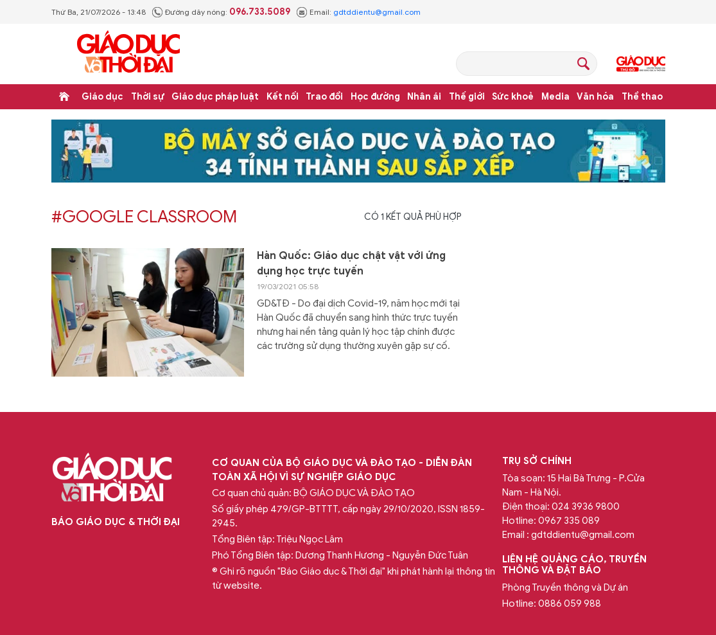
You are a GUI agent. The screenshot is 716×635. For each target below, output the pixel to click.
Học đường (375, 96)
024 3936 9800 (586, 506)
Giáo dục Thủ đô (640, 63)
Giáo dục (102, 96)
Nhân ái (424, 96)
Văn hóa (595, 96)
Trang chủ (64, 96)
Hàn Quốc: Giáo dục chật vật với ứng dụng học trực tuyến (351, 263)
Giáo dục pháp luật (215, 96)
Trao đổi (324, 96)
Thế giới (467, 96)
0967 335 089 (569, 520)
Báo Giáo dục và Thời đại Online (128, 53)
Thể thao (642, 96)
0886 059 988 (569, 603)
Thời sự (147, 96)
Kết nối (282, 96)
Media (555, 96)
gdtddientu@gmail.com (377, 12)
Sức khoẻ (513, 96)
